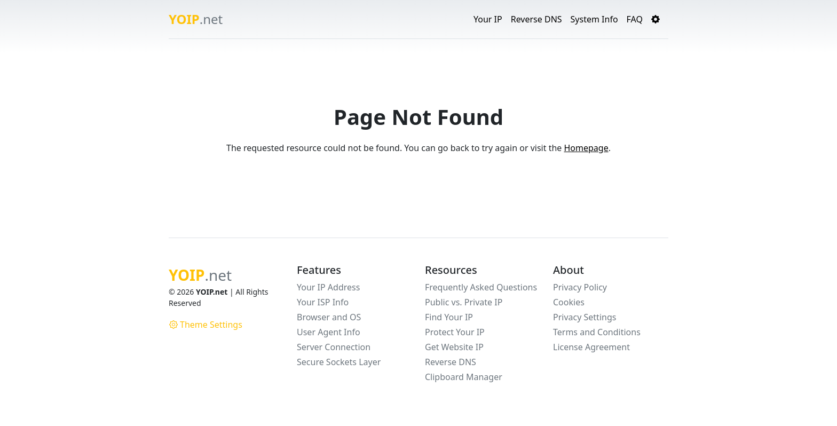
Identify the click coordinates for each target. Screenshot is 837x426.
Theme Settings (205, 324)
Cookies (569, 302)
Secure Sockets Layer (339, 362)
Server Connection (333, 347)
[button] (655, 19)
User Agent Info (328, 332)
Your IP (487, 19)
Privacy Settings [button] (584, 317)
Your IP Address (328, 287)
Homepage (586, 148)
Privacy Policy (580, 287)
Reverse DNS (536, 19)
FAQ (635, 19)
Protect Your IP (455, 332)
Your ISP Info (323, 302)
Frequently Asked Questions (481, 287)
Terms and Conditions (597, 332)
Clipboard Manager (463, 377)
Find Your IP (449, 317)
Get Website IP (454, 347)
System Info (594, 19)
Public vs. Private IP (463, 302)
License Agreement (591, 347)
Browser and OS (329, 317)
